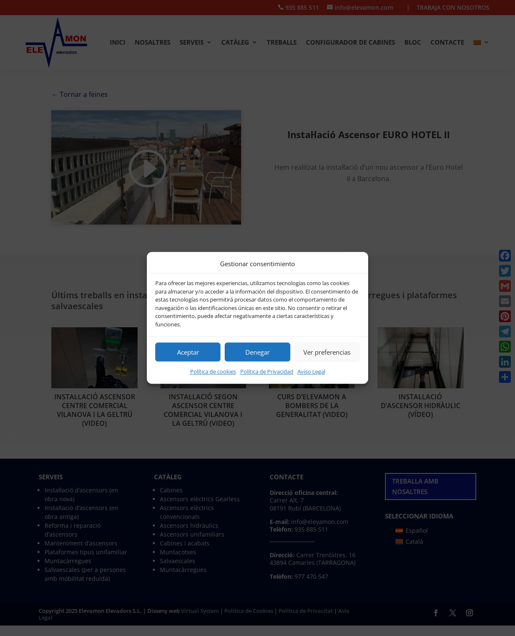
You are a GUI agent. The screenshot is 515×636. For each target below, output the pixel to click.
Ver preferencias (326, 352)
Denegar (257, 352)
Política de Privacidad (266, 372)
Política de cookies (213, 372)
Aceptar (188, 352)
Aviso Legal (311, 372)
